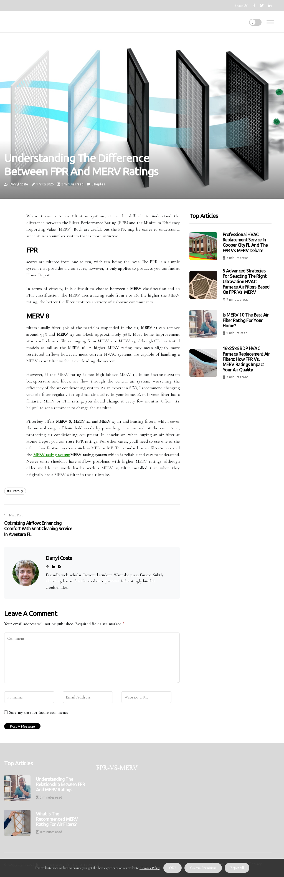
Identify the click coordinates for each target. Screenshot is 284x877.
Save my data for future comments (38, 712)
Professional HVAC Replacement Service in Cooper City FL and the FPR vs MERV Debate (245, 242)
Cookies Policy (150, 868)
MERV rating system (51, 454)
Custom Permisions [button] (203, 868)
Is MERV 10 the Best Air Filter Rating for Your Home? (246, 320)
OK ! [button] (172, 868)
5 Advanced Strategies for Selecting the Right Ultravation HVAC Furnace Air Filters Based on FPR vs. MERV (246, 281)
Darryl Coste (19, 184)
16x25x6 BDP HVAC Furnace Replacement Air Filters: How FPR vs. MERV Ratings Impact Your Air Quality (246, 359)
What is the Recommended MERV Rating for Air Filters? (57, 819)
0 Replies (98, 184)
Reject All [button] (237, 868)
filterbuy (16, 491)
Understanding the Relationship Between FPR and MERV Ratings (60, 784)
